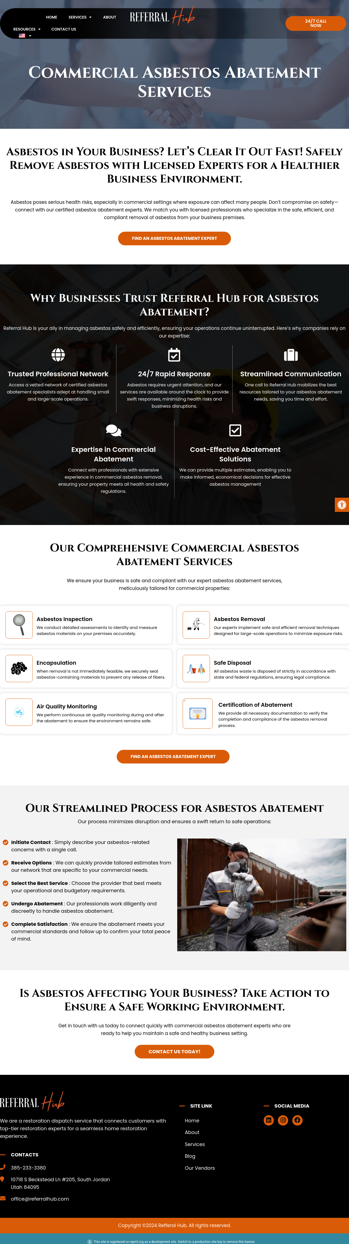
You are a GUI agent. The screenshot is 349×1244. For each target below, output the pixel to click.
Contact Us (63, 29)
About (109, 17)
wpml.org (137, 1242)
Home (51, 17)
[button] (342, 505)
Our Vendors (200, 1168)
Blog (190, 1156)
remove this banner (241, 1242)
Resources (27, 29)
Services (80, 17)
